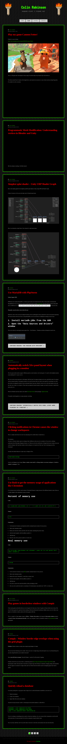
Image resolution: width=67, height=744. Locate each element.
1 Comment (11, 633)
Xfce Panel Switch (31, 391)
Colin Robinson (33, 7)
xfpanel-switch (44, 391)
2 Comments (11, 287)
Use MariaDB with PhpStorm (22, 292)
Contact (43, 20)
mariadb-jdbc (40, 303)
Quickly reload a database (20, 686)
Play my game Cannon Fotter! (22, 34)
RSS (25, 571)
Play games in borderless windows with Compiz (31, 603)
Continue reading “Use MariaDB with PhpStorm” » (27, 345)
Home (22, 20)
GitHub (36, 20)
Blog (29, 20)
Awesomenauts (52, 618)
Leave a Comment (12, 29)
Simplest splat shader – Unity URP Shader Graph (32, 184)
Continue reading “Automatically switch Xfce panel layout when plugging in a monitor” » (32, 406)
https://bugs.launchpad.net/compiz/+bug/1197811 (43, 661)
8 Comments (11, 360)
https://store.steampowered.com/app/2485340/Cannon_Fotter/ (20, 41)
